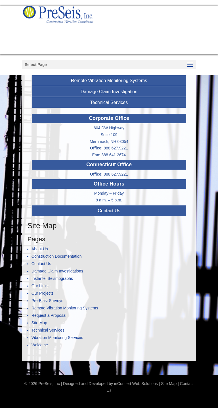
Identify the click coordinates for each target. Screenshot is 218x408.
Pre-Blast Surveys (47, 300)
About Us (40, 249)
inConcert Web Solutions (136, 383)
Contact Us (109, 210)
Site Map (39, 322)
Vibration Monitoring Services (57, 337)
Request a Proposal (157, 48)
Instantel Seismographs (52, 278)
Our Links (40, 286)
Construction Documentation (57, 256)
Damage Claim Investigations (57, 271)
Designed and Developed (85, 383)
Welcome (40, 345)
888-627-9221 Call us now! (157, 28)
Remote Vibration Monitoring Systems (109, 80)
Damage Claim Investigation (109, 91)
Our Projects (43, 293)
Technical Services (109, 102)
